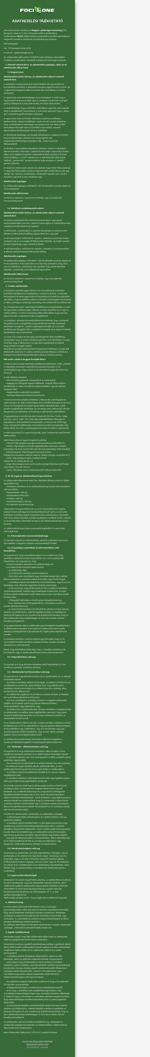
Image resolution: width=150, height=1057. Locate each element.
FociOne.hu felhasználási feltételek (37, 1041)
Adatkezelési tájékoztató (37, 1044)
